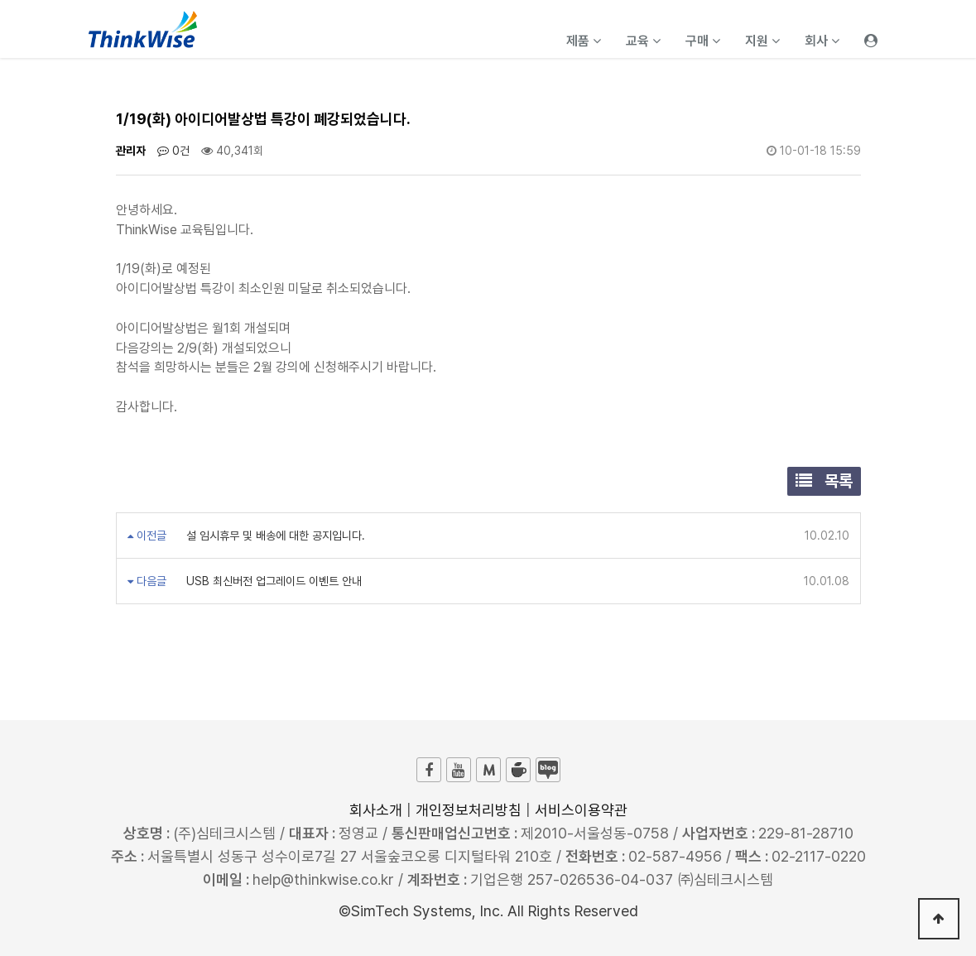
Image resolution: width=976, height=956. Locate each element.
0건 (173, 150)
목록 (824, 481)
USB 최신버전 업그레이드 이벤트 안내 (272, 581)
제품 (583, 41)
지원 (762, 41)
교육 (643, 41)
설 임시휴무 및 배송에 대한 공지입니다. (274, 535)
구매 (702, 41)
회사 (822, 41)
